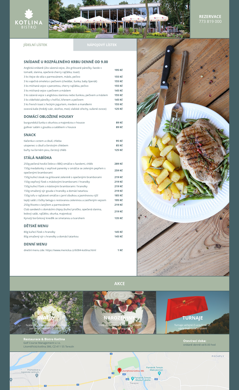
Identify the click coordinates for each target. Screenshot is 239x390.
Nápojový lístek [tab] (102, 44)
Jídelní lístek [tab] (35, 44)
